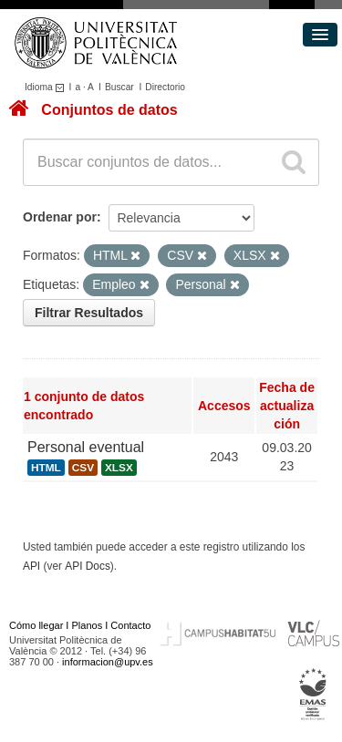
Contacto (130, 625)
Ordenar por (60, 217)
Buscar (119, 87)
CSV (83, 467)
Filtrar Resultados (89, 312)
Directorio (165, 87)
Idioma (47, 87)
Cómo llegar (36, 625)
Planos (87, 625)
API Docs (87, 566)
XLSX (119, 467)
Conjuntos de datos (109, 110)
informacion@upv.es (107, 661)
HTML (46, 467)
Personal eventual (85, 447)
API (31, 566)
